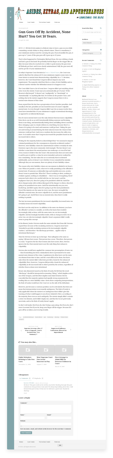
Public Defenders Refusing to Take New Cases (25, 360)
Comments (25, 379)
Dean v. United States (52, 73)
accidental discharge (28, 317)
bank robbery (38, 317)
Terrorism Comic (40, 22)
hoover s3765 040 (29, 383)
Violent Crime (64, 317)
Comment (23, 403)
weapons (21, 320)
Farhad (86, 64)
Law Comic (28, 22)
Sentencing (50, 317)
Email (49, 415)
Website (22, 421)
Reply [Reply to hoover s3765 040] (25, 393)
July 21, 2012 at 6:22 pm (41, 383)
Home (20, 22)
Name (22, 415)
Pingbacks (38, 379)
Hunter (86, 80)
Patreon (51, 22)
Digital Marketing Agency (91, 85)
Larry (85, 70)
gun (45, 317)
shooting (57, 317)
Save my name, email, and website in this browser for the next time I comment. (45, 429)
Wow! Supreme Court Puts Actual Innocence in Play (44, 360)
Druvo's (86, 75)
